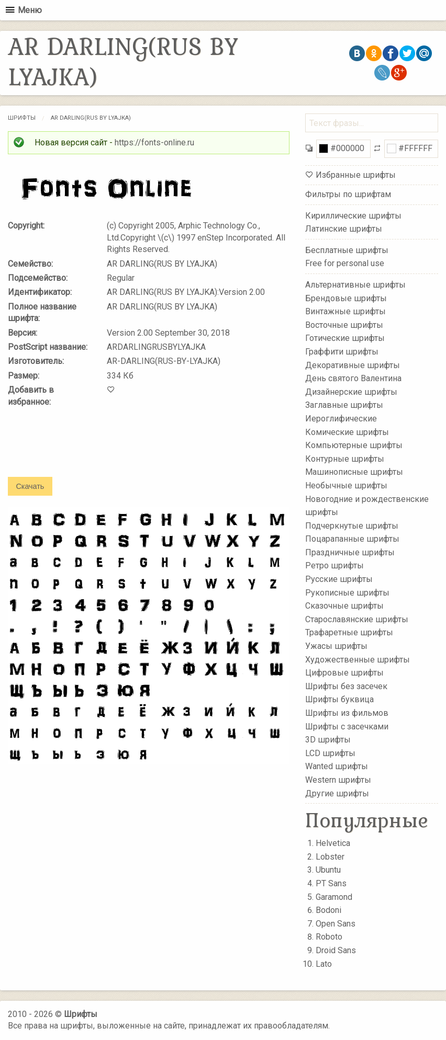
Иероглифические (341, 419)
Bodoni (328, 910)
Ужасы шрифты (336, 646)
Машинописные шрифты (354, 472)
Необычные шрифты (346, 485)
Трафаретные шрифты (349, 632)
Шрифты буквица (339, 699)
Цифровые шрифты (344, 673)
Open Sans (335, 924)
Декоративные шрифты (352, 365)
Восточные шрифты (344, 325)
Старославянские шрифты (356, 619)
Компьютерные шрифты (354, 445)
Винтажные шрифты (345, 311)
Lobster (330, 857)
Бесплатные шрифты (346, 250)
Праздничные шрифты (350, 552)
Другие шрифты (337, 793)
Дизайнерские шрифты (351, 392)
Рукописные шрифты (347, 592)
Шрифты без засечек (346, 686)
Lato (324, 964)
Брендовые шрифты (346, 298)
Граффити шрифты (341, 352)
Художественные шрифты (357, 659)
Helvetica (333, 843)
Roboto (329, 937)
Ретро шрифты (334, 565)
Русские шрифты (339, 579)
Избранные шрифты (356, 175)
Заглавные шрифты (344, 405)
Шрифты (22, 118)
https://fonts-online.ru (154, 142)
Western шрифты (338, 780)
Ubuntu (328, 870)
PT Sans (331, 883)
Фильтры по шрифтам (348, 194)
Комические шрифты (347, 432)
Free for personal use (344, 263)
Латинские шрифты (343, 229)
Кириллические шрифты (353, 215)
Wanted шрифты (336, 766)
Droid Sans (336, 950)
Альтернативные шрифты (355, 285)
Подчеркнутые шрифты (351, 525)
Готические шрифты (345, 338)
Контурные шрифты (344, 458)
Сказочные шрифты (344, 606)
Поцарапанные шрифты (352, 539)
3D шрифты (328, 740)
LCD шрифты (330, 753)
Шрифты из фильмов (346, 713)
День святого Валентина (353, 378)
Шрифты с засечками (346, 726)
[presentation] (87, 449)
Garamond (334, 897)
